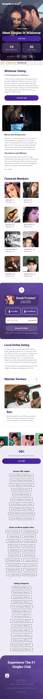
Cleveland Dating (13, 565)
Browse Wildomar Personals (21, 499)
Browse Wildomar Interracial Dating (21, 513)
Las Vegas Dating (14, 574)
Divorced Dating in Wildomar (21, 607)
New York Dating (12, 531)
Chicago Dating (14, 536)
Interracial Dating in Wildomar (21, 621)
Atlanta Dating (30, 541)
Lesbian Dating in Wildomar (21, 630)
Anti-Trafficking (27, 684)
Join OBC (21, 461)
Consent (18, 684)
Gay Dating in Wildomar (21, 616)
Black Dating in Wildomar (21, 592)
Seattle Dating (14, 550)
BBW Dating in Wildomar (21, 588)
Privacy (24, 682)
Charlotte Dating (30, 560)
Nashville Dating (29, 574)
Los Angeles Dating (29, 531)
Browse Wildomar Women (21, 490)
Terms (18, 682)
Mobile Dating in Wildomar (21, 640)
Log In (36, 4)
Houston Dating (29, 536)
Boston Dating (14, 555)
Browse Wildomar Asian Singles (21, 509)
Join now (21, 39)
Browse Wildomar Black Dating (21, 480)
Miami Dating (14, 546)
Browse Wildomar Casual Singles (22, 485)
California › (11, 62)
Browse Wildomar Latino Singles (21, 504)
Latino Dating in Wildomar (21, 626)
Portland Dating (30, 570)
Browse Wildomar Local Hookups (21, 518)
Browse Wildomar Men (21, 494)
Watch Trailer (21, 29)
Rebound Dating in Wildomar (21, 645)
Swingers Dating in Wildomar (21, 649)
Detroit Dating (28, 555)
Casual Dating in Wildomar (21, 597)
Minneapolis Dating (13, 560)
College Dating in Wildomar (22, 602)
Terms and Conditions (31, 333)
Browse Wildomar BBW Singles (21, 475)
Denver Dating (28, 550)
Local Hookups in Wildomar (22, 635)
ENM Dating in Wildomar (22, 611)
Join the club (22, 98)
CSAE (12, 684)
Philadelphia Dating (14, 541)
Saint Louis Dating (29, 565)
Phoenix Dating (28, 546)
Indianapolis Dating (14, 570)
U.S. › (3, 62)
